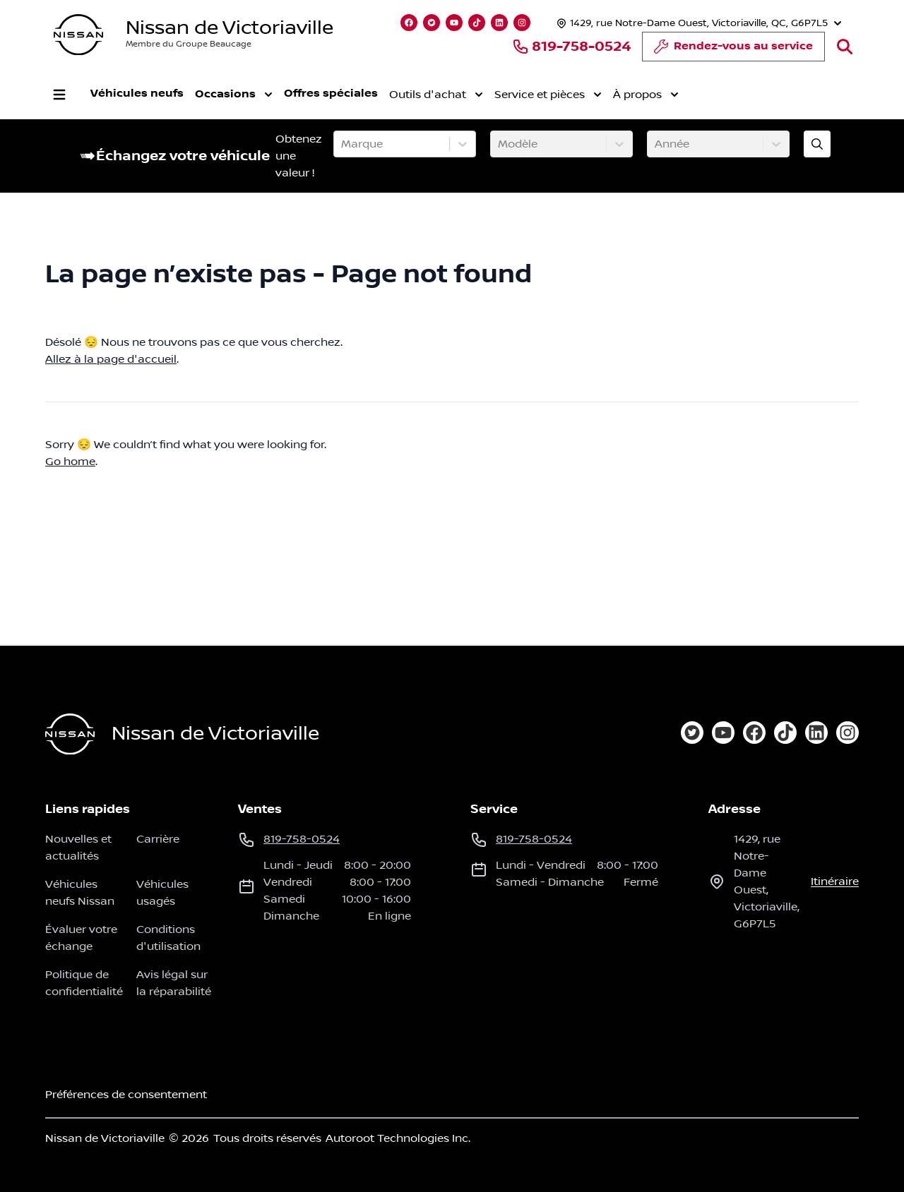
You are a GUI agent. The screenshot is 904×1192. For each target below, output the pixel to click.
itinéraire (835, 881)
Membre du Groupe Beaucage (188, 44)
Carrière (157, 839)
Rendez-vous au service (733, 50)
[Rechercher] (845, 46)
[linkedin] (816, 732)
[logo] (78, 35)
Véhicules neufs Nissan (79, 893)
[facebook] (754, 732)
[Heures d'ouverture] (697, 23)
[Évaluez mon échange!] (817, 144)
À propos (646, 95)
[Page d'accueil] (70, 734)
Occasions (234, 95)
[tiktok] (785, 732)
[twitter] (692, 732)
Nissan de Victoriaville (229, 28)
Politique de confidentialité (84, 983)
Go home (70, 461)
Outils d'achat (436, 95)
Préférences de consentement (126, 1094)
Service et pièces (548, 95)
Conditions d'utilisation (168, 938)
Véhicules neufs (137, 93)
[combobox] (342, 144)
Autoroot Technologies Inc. (398, 1138)
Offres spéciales (331, 93)
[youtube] (723, 732)
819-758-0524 (571, 46)
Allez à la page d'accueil (111, 359)
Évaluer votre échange (81, 938)
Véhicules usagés (162, 893)
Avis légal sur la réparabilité (173, 983)
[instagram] (847, 732)
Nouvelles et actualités (78, 847)
